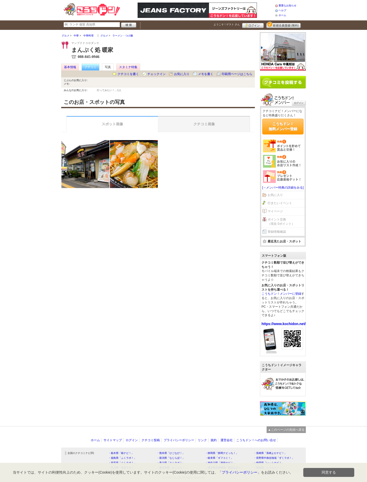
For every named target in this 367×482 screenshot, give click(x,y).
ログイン (253, 24)
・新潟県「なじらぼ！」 (171, 457)
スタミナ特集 (128, 67)
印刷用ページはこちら (237, 74)
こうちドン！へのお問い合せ (256, 440)
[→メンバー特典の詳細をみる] (283, 187)
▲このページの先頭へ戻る (286, 429)
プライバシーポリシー (179, 440)
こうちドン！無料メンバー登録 (283, 126)
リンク (202, 440)
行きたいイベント (280, 203)
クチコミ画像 (204, 124)
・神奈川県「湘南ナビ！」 (220, 462)
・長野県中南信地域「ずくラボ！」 (274, 457)
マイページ (275, 211)
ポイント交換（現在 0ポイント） (281, 222)
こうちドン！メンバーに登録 (281, 293)
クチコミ (90, 67)
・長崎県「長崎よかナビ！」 (270, 453)
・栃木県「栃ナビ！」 (121, 453)
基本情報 (70, 67)
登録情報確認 (277, 231)
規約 (214, 440)
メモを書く (205, 74)
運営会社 (226, 440)
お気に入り (181, 74)
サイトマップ (112, 440)
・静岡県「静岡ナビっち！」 (221, 453)
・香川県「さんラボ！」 (171, 462)
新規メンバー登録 (283, 24)
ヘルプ (282, 10)
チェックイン (156, 74)
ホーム (282, 15)
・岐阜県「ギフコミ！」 (219, 457)
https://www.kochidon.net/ (283, 324)
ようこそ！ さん (227, 24)
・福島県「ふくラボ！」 (122, 457)
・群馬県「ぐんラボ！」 (122, 462)
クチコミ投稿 (150, 440)
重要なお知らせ (287, 5)
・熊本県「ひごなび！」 (171, 453)
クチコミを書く (128, 74)
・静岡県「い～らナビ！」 (269, 462)
